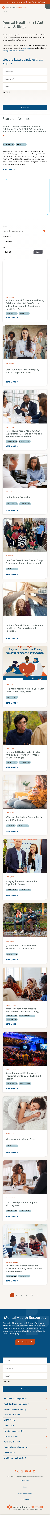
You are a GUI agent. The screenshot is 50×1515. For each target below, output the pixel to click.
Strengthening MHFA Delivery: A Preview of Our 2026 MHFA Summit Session (23, 1076)
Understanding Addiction (18, 497)
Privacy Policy (25, 1480)
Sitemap (25, 1487)
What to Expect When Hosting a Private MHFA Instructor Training (22, 1010)
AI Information (25, 1499)
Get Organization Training (15, 1409)
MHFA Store (9, 1425)
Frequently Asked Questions (16, 1447)
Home (5, 12)
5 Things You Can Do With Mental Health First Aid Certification (22, 947)
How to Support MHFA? (14, 1431)
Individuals (10, 826)
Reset (38, 252)
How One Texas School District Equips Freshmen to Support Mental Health (25, 562)
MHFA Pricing (10, 1420)
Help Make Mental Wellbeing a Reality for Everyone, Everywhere (25, 690)
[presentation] (18, 98)
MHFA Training (11, 313)
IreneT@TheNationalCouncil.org (13, 50)
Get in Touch (9, 1453)
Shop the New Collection (36, 2)
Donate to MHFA (11, 1436)
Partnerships (24, 313)
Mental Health (24, 441)
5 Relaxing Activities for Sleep (20, 1139)
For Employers (11, 441)
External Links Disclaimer (25, 1493)
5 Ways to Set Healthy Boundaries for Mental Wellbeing (24, 819)
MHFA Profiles (11, 1276)
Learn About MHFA (12, 1414)
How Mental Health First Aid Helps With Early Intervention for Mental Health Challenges (23, 755)
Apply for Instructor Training (16, 1404)
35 (32, 1295)
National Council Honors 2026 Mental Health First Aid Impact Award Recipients (24, 628)
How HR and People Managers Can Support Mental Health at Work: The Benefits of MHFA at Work (24, 434)
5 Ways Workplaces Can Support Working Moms (22, 1204)
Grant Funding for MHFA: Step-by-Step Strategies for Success (23, 371)
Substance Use (25, 503)
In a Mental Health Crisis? (15, 1458)
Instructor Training (26, 1016)
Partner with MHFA (12, 1442)
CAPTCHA (6, 92)
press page (26, 48)
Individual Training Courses (15, 1398)
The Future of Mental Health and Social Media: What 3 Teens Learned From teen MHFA (24, 1268)
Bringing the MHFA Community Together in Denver (21, 883)
